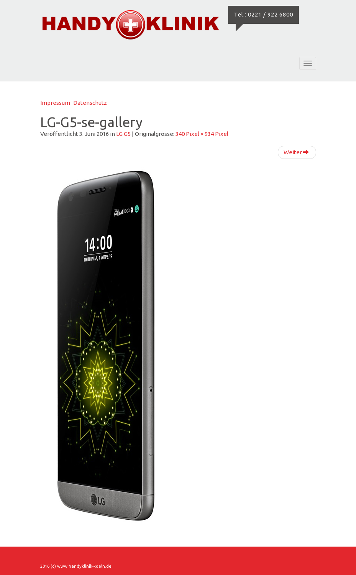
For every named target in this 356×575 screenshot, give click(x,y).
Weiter (296, 152)
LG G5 (123, 134)
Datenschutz (90, 102)
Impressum (55, 102)
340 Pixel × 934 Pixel (202, 134)
